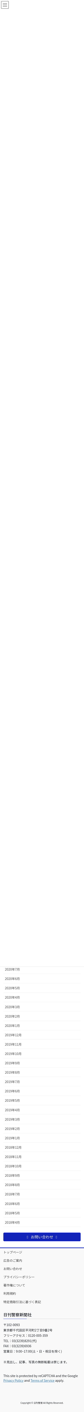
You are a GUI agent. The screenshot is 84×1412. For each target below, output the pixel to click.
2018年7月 (12, 1194)
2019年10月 (13, 1053)
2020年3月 (12, 1007)
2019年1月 (12, 1138)
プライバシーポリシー (19, 1277)
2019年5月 (12, 1100)
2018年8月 (12, 1184)
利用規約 (9, 1293)
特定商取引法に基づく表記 (22, 1302)
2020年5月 (12, 988)
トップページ (12, 1252)
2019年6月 (12, 1091)
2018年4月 (12, 1222)
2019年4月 (12, 1110)
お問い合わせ (12, 1268)
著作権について (14, 1285)
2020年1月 (12, 1025)
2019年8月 (12, 1072)
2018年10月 (13, 1166)
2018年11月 (13, 1156)
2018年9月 (12, 1175)
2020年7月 (12, 969)
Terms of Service (42, 1380)
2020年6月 (12, 978)
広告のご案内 (12, 1260)
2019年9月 (12, 1063)
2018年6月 (12, 1203)
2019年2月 (12, 1128)
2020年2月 (12, 1016)
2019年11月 (13, 1044)
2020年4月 (12, 997)
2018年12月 (13, 1147)
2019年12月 (13, 1035)
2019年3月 (12, 1119)
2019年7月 (12, 1081)
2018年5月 (12, 1213)
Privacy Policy (13, 1380)
